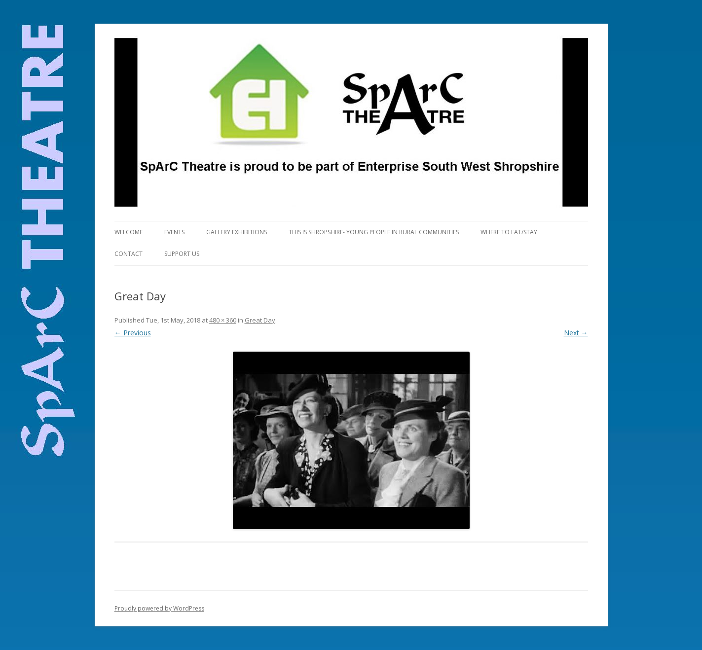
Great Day (260, 320)
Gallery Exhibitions (236, 232)
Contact (128, 254)
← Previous (132, 332)
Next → (576, 332)
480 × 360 (222, 320)
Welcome (128, 232)
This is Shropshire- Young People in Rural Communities (374, 232)
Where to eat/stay (508, 232)
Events (174, 232)
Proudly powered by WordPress (159, 608)
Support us (181, 254)
